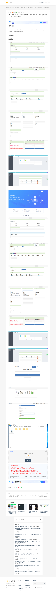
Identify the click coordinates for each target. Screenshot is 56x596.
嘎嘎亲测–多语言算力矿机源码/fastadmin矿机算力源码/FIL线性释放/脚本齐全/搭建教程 (27, 542)
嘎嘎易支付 (27, 583)
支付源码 (18, 12)
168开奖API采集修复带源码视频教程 (44, 512)
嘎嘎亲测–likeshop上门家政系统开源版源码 (24, 553)
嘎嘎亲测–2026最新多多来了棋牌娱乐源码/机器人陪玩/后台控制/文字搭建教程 (28, 529)
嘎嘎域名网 (20, 583)
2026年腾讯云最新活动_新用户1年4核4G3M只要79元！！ (27, 558)
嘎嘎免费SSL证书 (20, 586)
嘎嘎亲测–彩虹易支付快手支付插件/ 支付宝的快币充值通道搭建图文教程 (28, 535)
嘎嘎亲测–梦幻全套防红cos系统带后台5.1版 (24, 570)
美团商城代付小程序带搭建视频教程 (22, 539)
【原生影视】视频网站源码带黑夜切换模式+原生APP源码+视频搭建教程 (38, 496)
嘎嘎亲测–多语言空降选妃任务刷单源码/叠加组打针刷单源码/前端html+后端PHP (28, 562)
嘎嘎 (10, 12)
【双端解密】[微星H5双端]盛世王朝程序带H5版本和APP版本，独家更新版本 (17, 496)
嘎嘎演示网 (27, 587)
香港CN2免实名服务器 (20, 589)
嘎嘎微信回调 (27, 585)
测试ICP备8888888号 (36, 593)
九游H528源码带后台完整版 (33, 512)
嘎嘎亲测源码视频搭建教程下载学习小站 (17, 7)
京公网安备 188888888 (44, 593)
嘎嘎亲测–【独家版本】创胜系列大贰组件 (23, 526)
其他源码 (27, 7)
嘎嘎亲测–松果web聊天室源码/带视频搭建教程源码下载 (26, 549)
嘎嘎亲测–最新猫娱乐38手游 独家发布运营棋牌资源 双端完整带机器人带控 (28, 566)
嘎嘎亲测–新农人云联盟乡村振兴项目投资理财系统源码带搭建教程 (12, 512)
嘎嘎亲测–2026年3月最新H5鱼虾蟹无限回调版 (24, 532)
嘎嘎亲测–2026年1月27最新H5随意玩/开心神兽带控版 (26, 571)
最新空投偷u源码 (21, 511)
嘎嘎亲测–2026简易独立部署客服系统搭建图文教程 (25, 554)
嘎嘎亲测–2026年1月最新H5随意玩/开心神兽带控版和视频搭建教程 (28, 546)
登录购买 (28, 460)
